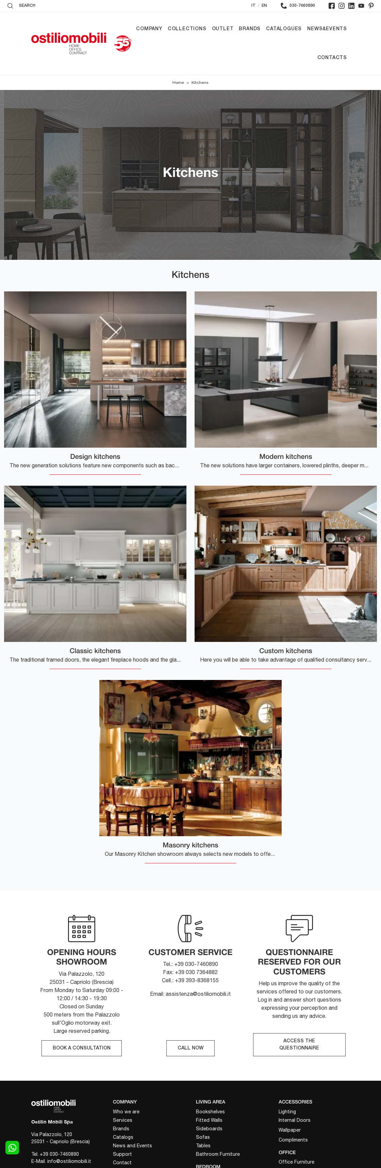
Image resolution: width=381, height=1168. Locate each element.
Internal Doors (295, 1120)
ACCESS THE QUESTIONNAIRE (299, 1044)
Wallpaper (290, 1130)
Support (122, 1154)
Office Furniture (296, 1162)
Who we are (126, 1111)
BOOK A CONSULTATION (82, 1048)
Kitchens (200, 82)
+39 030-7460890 (59, 1154)
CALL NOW (190, 1048)
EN (264, 5)
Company (149, 29)
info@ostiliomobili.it (69, 1161)
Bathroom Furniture (218, 1154)
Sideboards (209, 1128)
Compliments (293, 1140)
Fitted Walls (209, 1120)
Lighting (287, 1111)
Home (178, 82)
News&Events (327, 29)
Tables (203, 1145)
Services (122, 1120)
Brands (250, 29)
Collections (187, 29)
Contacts (332, 58)
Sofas (203, 1137)
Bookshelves (210, 1111)
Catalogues (284, 29)
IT (253, 5)
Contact (122, 1162)
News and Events (132, 1145)
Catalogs (123, 1137)
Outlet (223, 29)
